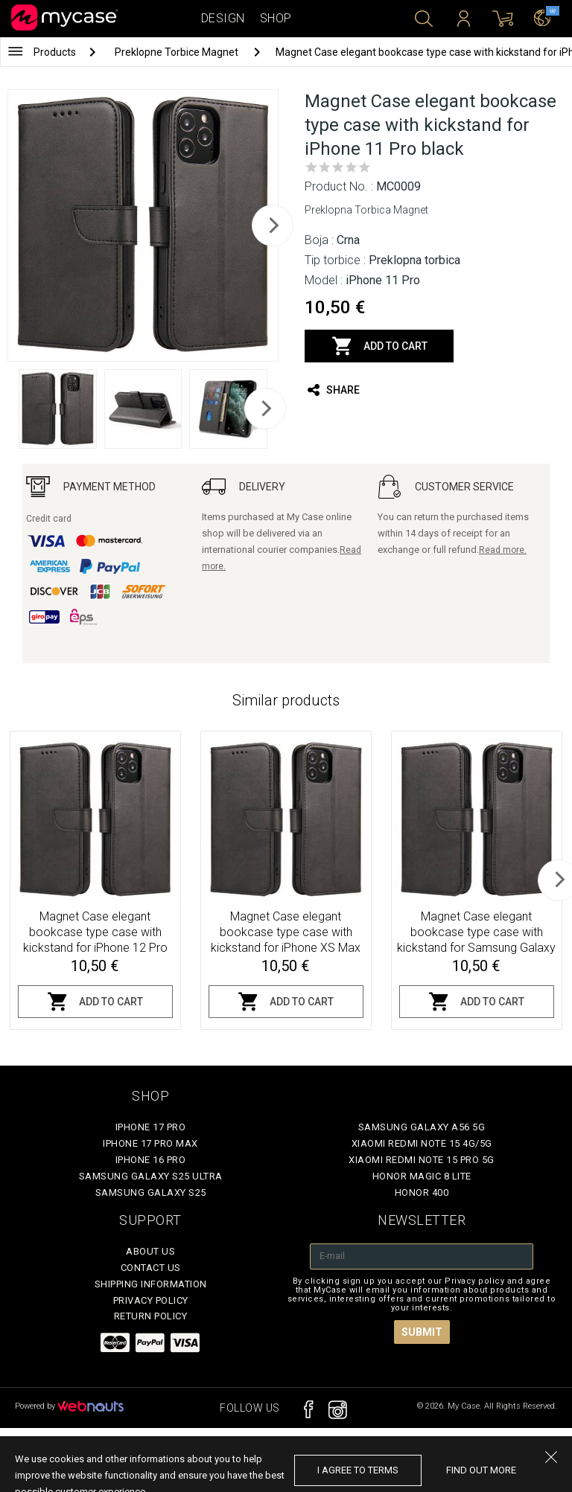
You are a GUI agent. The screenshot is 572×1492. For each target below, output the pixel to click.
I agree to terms (357, 1470)
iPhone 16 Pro (150, 1159)
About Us (150, 1251)
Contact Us (151, 1267)
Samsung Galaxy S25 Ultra (151, 1176)
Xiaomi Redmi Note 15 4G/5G (422, 1143)
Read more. (503, 550)
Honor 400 (422, 1192)
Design (223, 18)
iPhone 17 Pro (150, 1127)
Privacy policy (150, 1300)
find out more (481, 1470)
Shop (276, 18)
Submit (421, 1332)
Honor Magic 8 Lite (421, 1176)
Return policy (151, 1316)
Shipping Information (151, 1284)
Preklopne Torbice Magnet (178, 52)
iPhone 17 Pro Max (150, 1143)
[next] (272, 225)
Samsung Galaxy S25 (150, 1192)
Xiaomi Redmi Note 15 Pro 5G (422, 1159)
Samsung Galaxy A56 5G (422, 1127)
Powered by (69, 1406)
